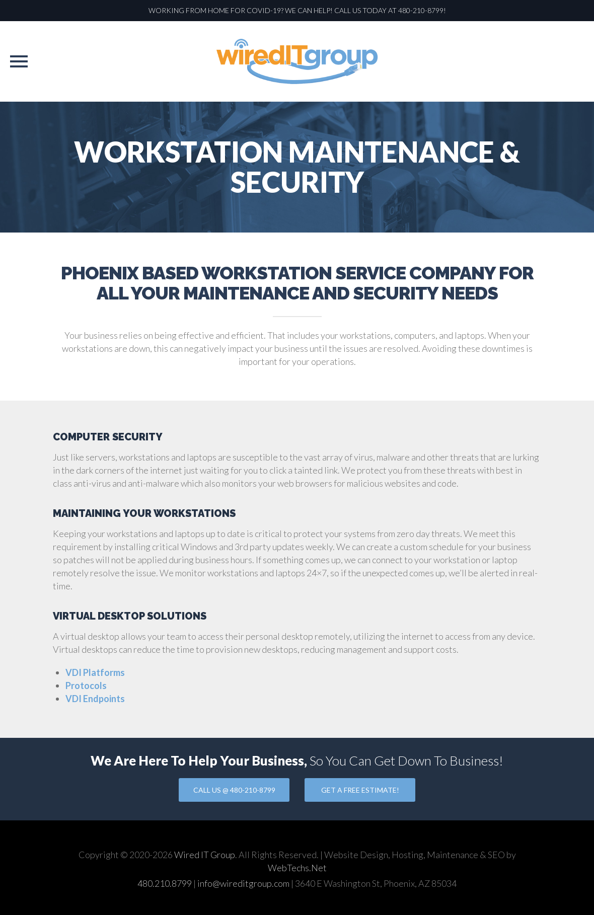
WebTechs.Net (297, 867)
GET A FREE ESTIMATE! (360, 790)
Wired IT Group (204, 854)
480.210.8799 (164, 883)
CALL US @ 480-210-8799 (234, 790)
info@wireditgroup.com (243, 883)
